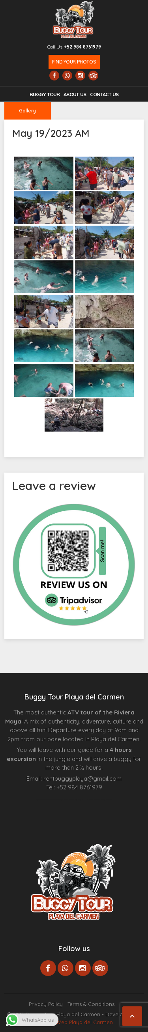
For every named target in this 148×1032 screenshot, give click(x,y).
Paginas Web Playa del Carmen (74, 1022)
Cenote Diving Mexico (102, 799)
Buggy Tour (45, 94)
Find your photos (74, 62)
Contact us (104, 94)
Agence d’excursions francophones (52, 799)
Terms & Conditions (90, 1004)
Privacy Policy (46, 1004)
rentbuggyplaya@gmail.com (82, 778)
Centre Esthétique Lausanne (80, 799)
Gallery (27, 111)
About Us (75, 94)
